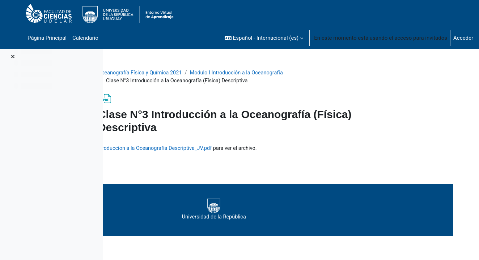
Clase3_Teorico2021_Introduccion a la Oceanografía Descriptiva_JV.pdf (234, 149)
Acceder (463, 38)
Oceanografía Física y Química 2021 (184, 73)
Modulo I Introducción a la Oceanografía (284, 73)
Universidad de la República (285, 210)
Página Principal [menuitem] (47, 38)
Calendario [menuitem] (85, 38)
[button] (264, 38)
